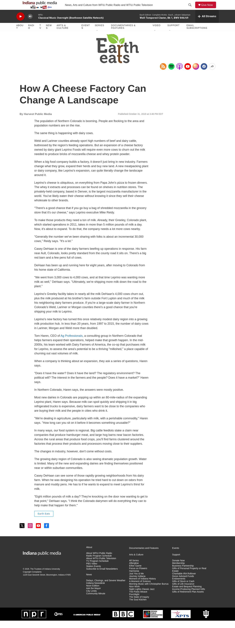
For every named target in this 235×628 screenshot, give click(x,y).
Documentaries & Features (123, 34)
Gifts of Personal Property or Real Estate (189, 577)
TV (40, 34)
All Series (134, 568)
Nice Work (134, 594)
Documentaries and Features (144, 555)
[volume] (30, 23)
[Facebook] (204, 73)
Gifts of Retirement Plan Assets (188, 599)
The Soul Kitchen (138, 607)
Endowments (178, 586)
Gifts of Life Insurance (183, 591)
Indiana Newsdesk (95, 590)
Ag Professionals (72, 343)
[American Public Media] (87, 621)
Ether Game (135, 573)
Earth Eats (44, 521)
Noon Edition (92, 593)
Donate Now (178, 568)
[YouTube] (187, 73)
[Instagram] (196, 73)
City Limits (91, 598)
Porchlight (134, 602)
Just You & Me (136, 581)
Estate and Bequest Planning (187, 594)
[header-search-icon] (191, 8)
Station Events (93, 573)
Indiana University (52, 576)
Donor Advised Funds (183, 583)
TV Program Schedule (97, 568)
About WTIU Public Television (101, 566)
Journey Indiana (137, 583)
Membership (178, 570)
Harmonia (134, 578)
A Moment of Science (140, 588)
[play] (20, 24)
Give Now (208, 8)
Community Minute (95, 601)
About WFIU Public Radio (99, 560)
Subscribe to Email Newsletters (102, 576)
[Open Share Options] (212, 73)
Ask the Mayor (93, 595)
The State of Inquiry (139, 604)
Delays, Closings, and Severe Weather (105, 588)
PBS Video (91, 571)
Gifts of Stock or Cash (183, 588)
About (20, 34)
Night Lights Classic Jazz (142, 596)
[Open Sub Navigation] (97, 38)
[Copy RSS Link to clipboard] (163, 73)
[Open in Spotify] (171, 73)
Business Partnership (183, 573)
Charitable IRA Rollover (184, 581)
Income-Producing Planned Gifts (188, 596)
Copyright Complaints (32, 579)
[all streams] (207, 23)
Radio (31, 34)
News (49, 34)
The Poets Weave (138, 599)
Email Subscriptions (197, 34)
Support (173, 32)
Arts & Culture (62, 34)
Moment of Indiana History (142, 586)
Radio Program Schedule (99, 563)
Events (85, 34)
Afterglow (134, 570)
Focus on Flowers (138, 576)
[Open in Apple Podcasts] (179, 73)
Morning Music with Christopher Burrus (148, 591)
